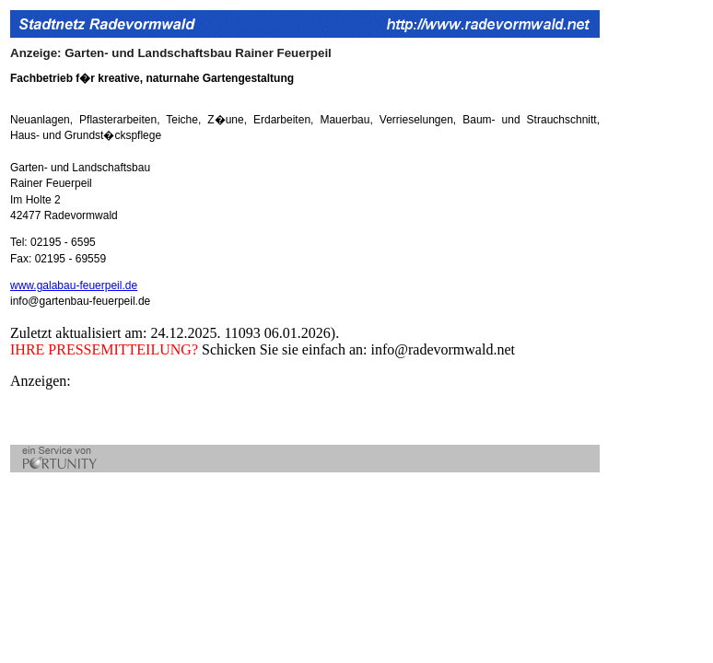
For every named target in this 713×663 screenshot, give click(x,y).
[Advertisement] (225, 417)
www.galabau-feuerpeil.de (73, 285)
